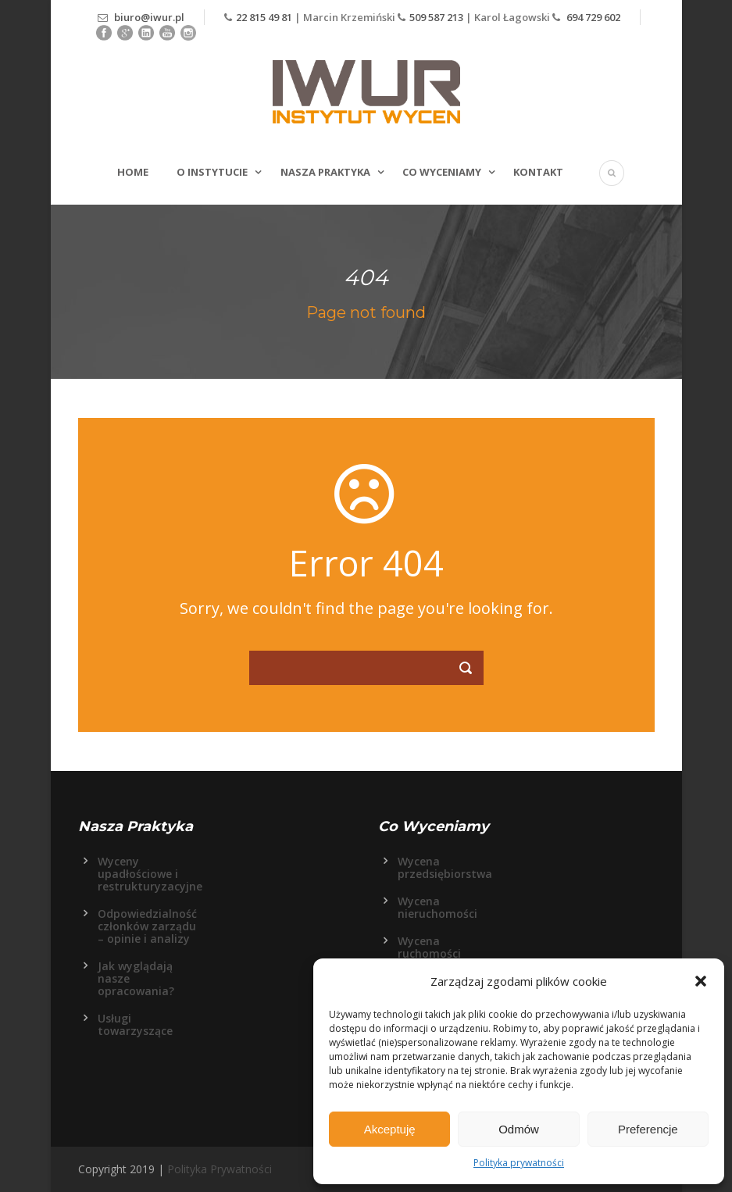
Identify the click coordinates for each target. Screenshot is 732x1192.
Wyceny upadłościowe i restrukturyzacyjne (150, 874)
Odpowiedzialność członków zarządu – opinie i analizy (147, 926)
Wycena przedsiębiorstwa (445, 867)
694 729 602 (592, 17)
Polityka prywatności (518, 1162)
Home (132, 172)
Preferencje (648, 1129)
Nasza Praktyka (325, 172)
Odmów (518, 1129)
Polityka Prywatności (219, 1169)
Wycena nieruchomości (437, 907)
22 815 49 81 (265, 17)
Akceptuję (390, 1129)
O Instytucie (212, 172)
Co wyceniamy (441, 172)
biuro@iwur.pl (149, 17)
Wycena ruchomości (429, 947)
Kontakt (538, 172)
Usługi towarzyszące (135, 1024)
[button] (701, 981)
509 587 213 (436, 17)
